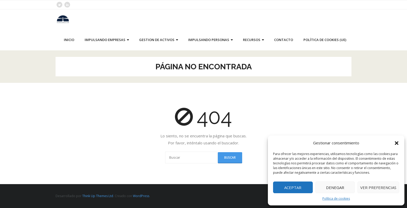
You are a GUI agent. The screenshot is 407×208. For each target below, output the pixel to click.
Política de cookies (336, 198)
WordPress (141, 196)
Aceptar (292, 187)
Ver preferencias (378, 187)
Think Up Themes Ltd (97, 196)
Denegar (335, 187)
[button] (396, 143)
